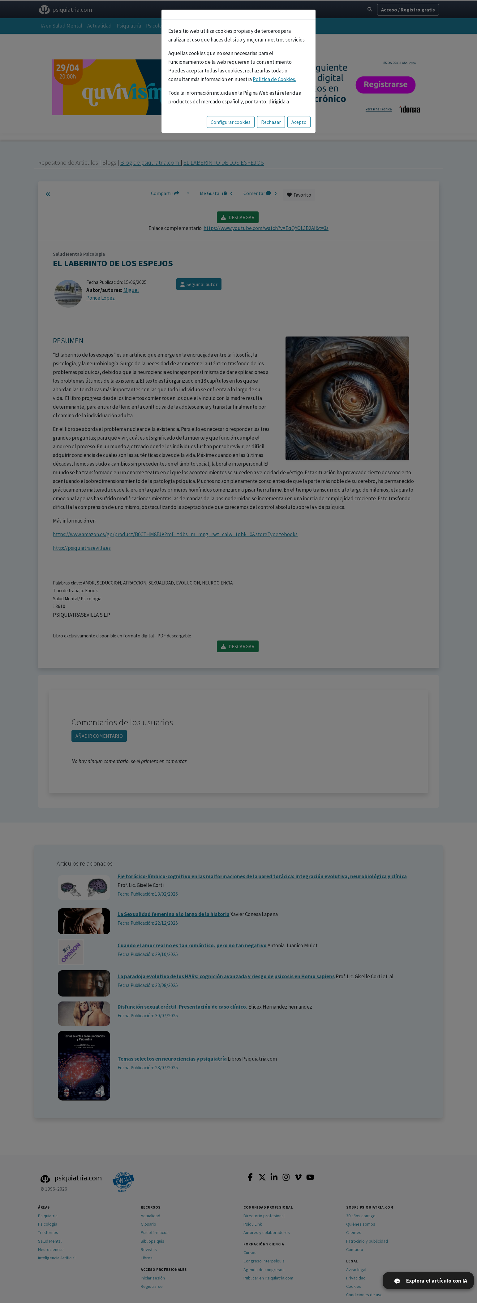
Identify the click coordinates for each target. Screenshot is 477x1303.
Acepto (299, 122)
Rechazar (271, 122)
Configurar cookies (231, 122)
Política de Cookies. (274, 79)
